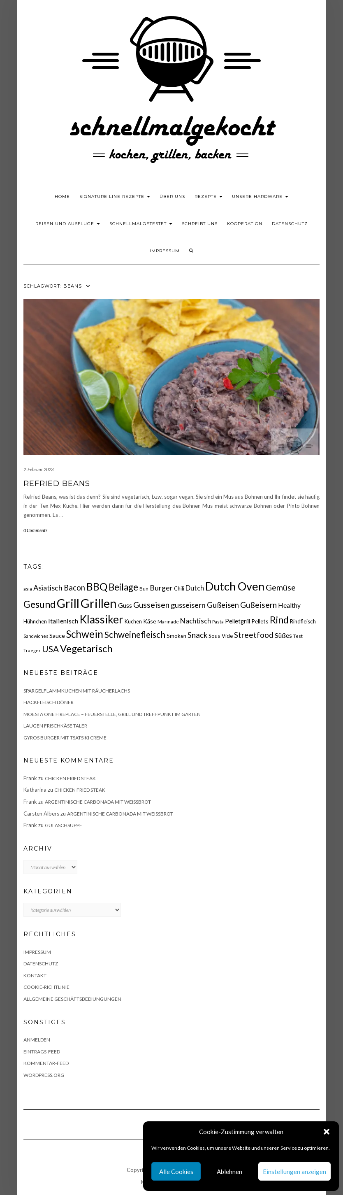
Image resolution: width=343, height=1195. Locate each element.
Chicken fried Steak (70, 778)
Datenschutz (290, 223)
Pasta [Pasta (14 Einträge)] (218, 621)
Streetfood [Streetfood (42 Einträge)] (253, 634)
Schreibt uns (200, 223)
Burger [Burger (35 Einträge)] (161, 587)
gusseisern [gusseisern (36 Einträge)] (188, 604)
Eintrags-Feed (41, 1052)
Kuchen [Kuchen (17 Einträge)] (133, 621)
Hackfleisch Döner (48, 702)
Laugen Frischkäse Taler (55, 726)
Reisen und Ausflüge (67, 223)
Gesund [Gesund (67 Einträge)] (39, 604)
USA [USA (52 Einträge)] (50, 649)
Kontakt (34, 975)
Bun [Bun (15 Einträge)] (143, 588)
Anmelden (36, 1040)
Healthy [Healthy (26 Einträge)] (289, 605)
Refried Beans (56, 483)
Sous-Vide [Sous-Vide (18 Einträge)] (221, 635)
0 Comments (35, 530)
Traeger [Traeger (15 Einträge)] (32, 650)
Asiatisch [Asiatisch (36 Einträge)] (48, 587)
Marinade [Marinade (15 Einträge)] (168, 621)
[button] (326, 1132)
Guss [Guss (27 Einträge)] (125, 605)
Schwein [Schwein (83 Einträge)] (84, 634)
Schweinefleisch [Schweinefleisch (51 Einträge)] (134, 634)
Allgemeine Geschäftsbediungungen (72, 999)
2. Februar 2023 (38, 469)
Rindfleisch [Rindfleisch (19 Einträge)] (303, 621)
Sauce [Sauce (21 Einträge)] (57, 635)
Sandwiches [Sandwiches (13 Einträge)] (35, 636)
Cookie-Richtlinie (46, 987)
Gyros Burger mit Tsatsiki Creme (65, 738)
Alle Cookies (176, 1171)
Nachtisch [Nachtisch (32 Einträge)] (195, 620)
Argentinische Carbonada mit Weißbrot (98, 802)
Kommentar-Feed (46, 1063)
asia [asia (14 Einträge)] (27, 588)
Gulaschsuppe (63, 825)
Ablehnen (229, 1171)
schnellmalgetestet (140, 223)
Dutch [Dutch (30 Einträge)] (194, 588)
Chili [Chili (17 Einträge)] (179, 589)
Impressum (165, 250)
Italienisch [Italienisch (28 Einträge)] (63, 621)
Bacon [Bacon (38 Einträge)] (74, 587)
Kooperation (244, 223)
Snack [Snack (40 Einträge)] (197, 634)
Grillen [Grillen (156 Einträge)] (99, 603)
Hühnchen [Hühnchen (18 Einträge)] (35, 621)
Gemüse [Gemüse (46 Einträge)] (281, 587)
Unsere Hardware (260, 196)
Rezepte (208, 196)
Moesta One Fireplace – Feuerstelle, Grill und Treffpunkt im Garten (112, 714)
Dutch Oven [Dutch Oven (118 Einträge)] (234, 586)
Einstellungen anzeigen (294, 1171)
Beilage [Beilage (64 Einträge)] (123, 587)
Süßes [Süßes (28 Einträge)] (283, 635)
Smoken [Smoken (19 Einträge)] (176, 635)
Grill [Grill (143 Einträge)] (68, 603)
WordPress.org (43, 1075)
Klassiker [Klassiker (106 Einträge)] (101, 619)
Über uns (172, 196)
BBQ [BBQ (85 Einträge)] (96, 587)
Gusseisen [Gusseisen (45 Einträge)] (151, 604)
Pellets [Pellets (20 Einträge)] (260, 621)
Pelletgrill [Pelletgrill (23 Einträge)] (237, 621)
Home (62, 196)
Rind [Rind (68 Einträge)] (279, 619)
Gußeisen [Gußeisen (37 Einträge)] (223, 604)
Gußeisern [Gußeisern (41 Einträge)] (258, 604)
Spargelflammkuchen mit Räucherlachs (76, 691)
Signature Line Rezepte (114, 196)
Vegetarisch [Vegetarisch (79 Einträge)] (86, 648)
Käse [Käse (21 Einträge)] (149, 621)
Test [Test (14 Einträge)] (298, 636)
